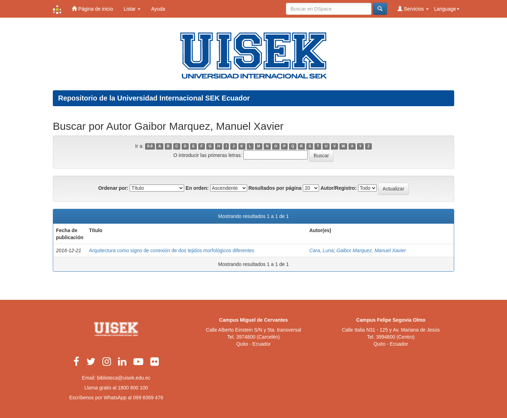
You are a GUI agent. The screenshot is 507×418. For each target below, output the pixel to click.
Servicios (413, 9)
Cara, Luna (321, 250)
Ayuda (158, 9)
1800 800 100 (133, 387)
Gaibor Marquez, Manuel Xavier (371, 250)
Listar (132, 9)
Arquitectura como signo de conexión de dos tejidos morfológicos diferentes (171, 250)
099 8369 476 (148, 397)
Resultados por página (274, 188)
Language (446, 9)
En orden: (197, 188)
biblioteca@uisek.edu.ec (123, 378)
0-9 (149, 146)
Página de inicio (92, 9)
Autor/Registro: (338, 188)
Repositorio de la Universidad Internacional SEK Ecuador (154, 98)
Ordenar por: (113, 188)
